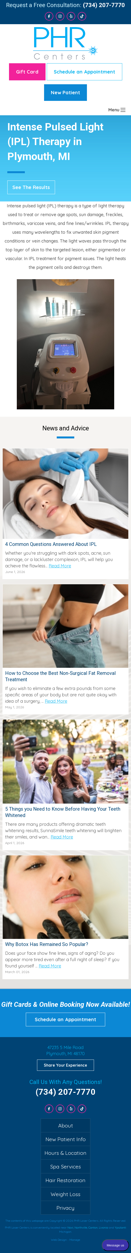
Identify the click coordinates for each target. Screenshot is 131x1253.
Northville (81, 1227)
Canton (93, 1227)
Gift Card (27, 72)
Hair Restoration (65, 1180)
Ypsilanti (120, 1227)
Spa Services (65, 1166)
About (65, 1125)
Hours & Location (65, 1152)
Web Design (59, 1240)
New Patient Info (66, 1139)
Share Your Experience (65, 1065)
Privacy (65, 1207)
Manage (74, 1240)
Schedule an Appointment (84, 72)
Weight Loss (65, 1194)
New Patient (65, 92)
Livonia (103, 1227)
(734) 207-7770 (104, 5)
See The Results (31, 187)
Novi (70, 1227)
